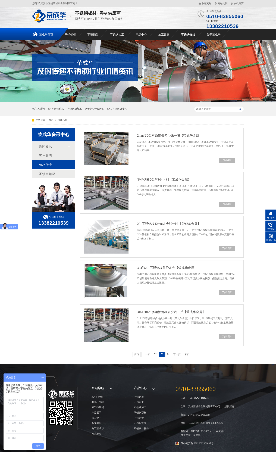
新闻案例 (96, 423)
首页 (51, 120)
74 (168, 354)
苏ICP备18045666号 (201, 431)
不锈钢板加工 (74, 108)
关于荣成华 (213, 34)
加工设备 (164, 34)
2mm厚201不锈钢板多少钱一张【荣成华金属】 (169, 135)
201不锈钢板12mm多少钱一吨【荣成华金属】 (169, 224)
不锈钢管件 (140, 423)
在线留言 (239, 3)
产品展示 (96, 412)
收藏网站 (207, 3)
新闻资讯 (45, 146)
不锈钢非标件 (141, 428)
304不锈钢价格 (56, 108)
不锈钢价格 (188, 34)
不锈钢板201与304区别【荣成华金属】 (164, 179)
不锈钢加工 (117, 34)
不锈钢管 (139, 418)
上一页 (146, 354)
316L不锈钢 (98, 402)
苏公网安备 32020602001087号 (197, 443)
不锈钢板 (70, 34)
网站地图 (223, 3)
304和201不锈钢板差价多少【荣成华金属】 (167, 268)
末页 (186, 354)
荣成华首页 (43, 34)
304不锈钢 (97, 396)
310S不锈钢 (98, 407)
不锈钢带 (93, 34)
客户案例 (45, 155)
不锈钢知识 (47, 174)
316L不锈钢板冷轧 (117, 108)
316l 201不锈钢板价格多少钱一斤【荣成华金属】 (171, 312)
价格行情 (63, 120)
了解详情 (227, 160)
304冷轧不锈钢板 (94, 108)
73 (162, 354)
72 (155, 354)
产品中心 (141, 34)
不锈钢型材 (140, 412)
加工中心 (96, 418)
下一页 (177, 354)
